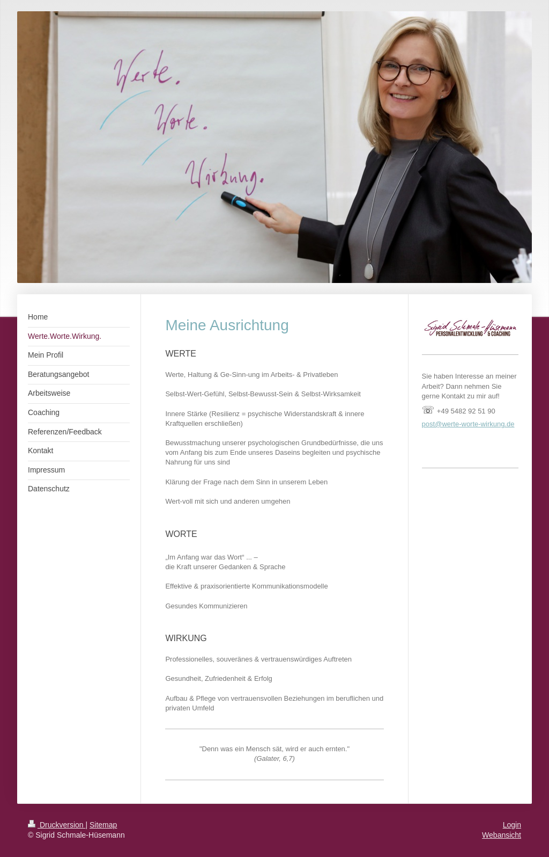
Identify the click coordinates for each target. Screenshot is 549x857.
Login (512, 824)
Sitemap (103, 824)
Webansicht (501, 835)
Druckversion (56, 824)
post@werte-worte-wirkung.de (468, 424)
